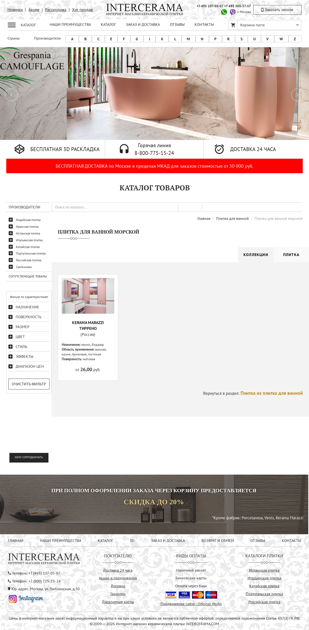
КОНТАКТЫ (204, 24)
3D (132, 540)
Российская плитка (28, 260)
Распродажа (55, 9)
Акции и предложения (118, 577)
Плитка (291, 254)
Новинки (15, 9)
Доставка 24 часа (118, 570)
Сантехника (24, 267)
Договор (118, 585)
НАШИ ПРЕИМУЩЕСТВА (70, 24)
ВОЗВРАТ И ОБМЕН (218, 540)
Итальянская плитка (29, 240)
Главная (203, 218)
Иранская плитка (27, 227)
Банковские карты (191, 577)
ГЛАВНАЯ (15, 540)
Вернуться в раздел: (253, 393)
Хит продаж (82, 9)
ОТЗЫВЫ (177, 24)
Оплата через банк (191, 585)
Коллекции (255, 254)
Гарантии (118, 593)
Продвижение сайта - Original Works (191, 603)
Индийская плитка (28, 220)
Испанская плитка (28, 233)
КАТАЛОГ (108, 24)
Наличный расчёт (191, 570)
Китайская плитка (28, 247)
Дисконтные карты (118, 601)
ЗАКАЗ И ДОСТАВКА (143, 24)
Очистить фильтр (29, 383)
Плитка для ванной (232, 218)
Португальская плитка (31, 253)
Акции (33, 9)
